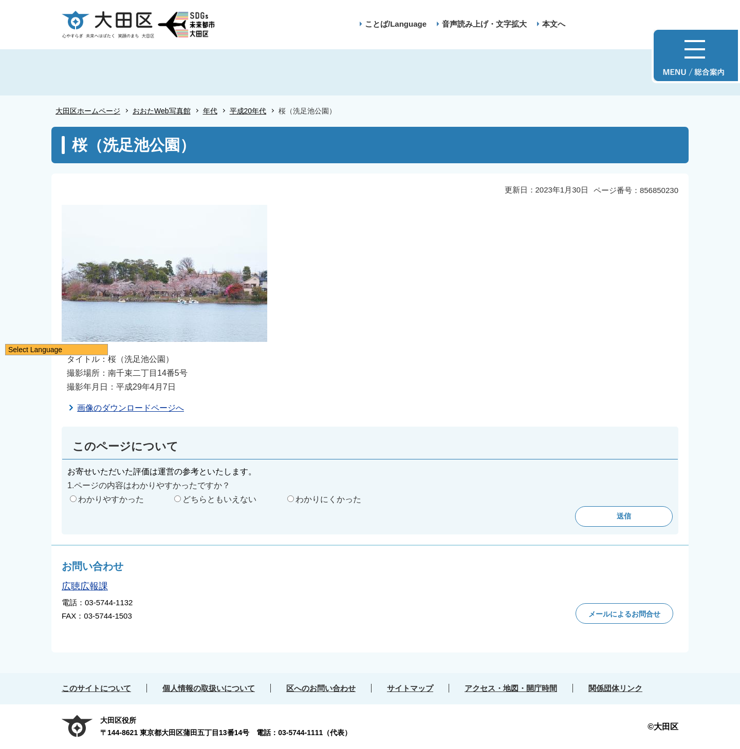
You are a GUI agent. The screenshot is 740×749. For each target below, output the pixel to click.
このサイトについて (96, 688)
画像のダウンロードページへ (130, 408)
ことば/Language (396, 24)
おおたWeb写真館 (162, 111)
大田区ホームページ (87, 111)
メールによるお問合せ (624, 614)
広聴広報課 (85, 586)
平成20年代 (248, 111)
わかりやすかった (111, 499)
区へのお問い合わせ (321, 688)
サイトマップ (410, 688)
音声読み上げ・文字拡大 (484, 24)
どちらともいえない (219, 499)
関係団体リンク (615, 688)
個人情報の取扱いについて (208, 688)
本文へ (553, 24)
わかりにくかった (328, 499)
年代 (210, 111)
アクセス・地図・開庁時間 (511, 688)
